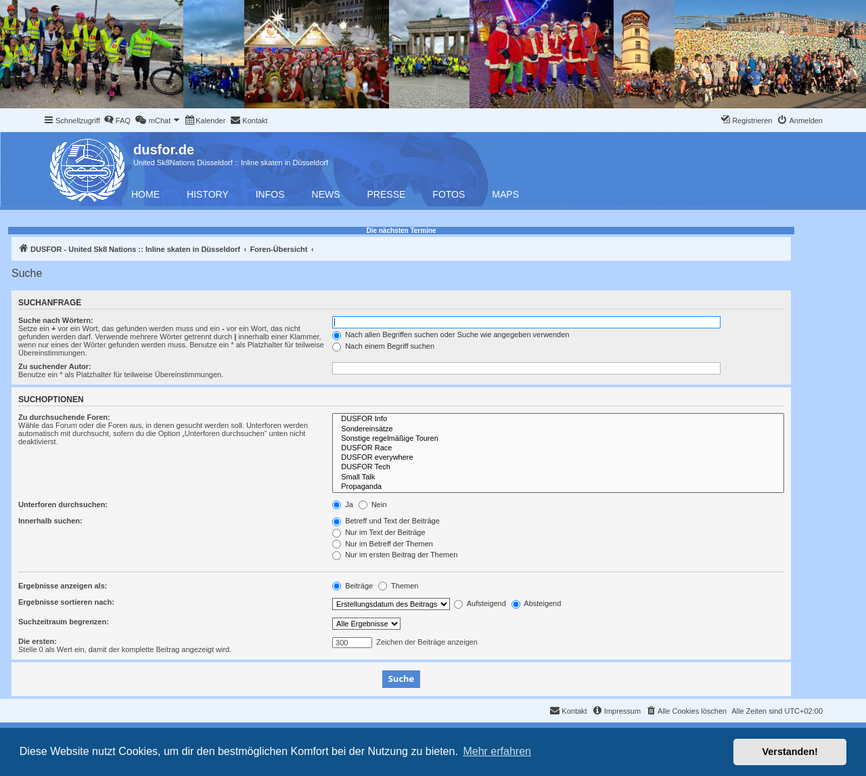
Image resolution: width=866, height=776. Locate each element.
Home (145, 194)
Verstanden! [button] (790, 751)
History (208, 194)
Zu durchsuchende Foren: (64, 417)
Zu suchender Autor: (54, 366)
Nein (373, 504)
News (326, 194)
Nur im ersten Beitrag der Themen (394, 555)
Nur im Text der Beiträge (378, 532)
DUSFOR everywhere (558, 457)
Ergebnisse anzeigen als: (62, 586)
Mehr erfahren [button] (497, 751)
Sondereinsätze (558, 429)
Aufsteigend (480, 603)
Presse (386, 194)
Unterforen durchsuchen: (63, 504)
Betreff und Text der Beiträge (386, 521)
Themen (398, 586)
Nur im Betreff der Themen (382, 544)
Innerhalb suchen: (50, 521)
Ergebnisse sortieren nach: (66, 602)
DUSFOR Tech (558, 467)
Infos (270, 194)
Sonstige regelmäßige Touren (558, 439)
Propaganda (558, 487)
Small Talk (558, 477)
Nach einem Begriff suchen (383, 346)
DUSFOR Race (558, 448)
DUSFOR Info (558, 419)
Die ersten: (37, 641)
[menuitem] (117, 120)
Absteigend (536, 603)
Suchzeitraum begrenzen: (63, 622)
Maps (505, 194)
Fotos (448, 194)
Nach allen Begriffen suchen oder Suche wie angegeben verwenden (450, 334)
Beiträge (352, 586)
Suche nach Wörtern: (55, 320)
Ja (342, 504)
